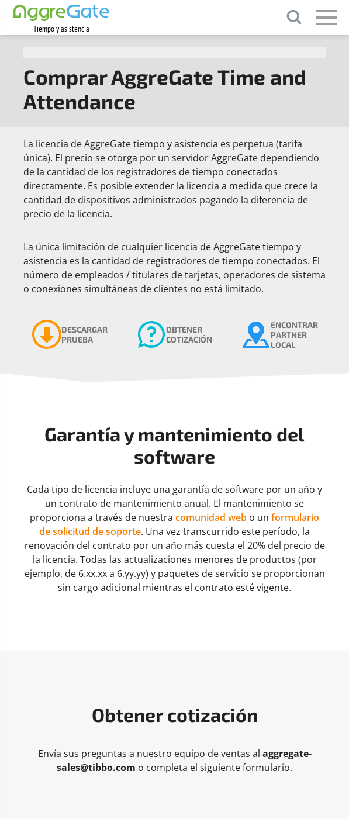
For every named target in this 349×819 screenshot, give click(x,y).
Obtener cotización (189, 334)
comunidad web (211, 517)
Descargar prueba (84, 334)
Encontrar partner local (294, 335)
